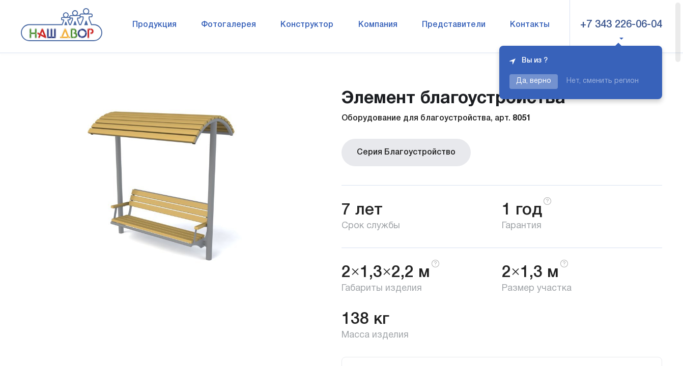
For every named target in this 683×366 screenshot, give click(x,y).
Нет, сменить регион (602, 81)
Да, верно (533, 81)
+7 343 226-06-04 (621, 24)
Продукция (154, 24)
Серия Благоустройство (406, 152)
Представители (454, 24)
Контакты (530, 24)
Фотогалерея (228, 24)
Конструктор (306, 24)
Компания (377, 24)
